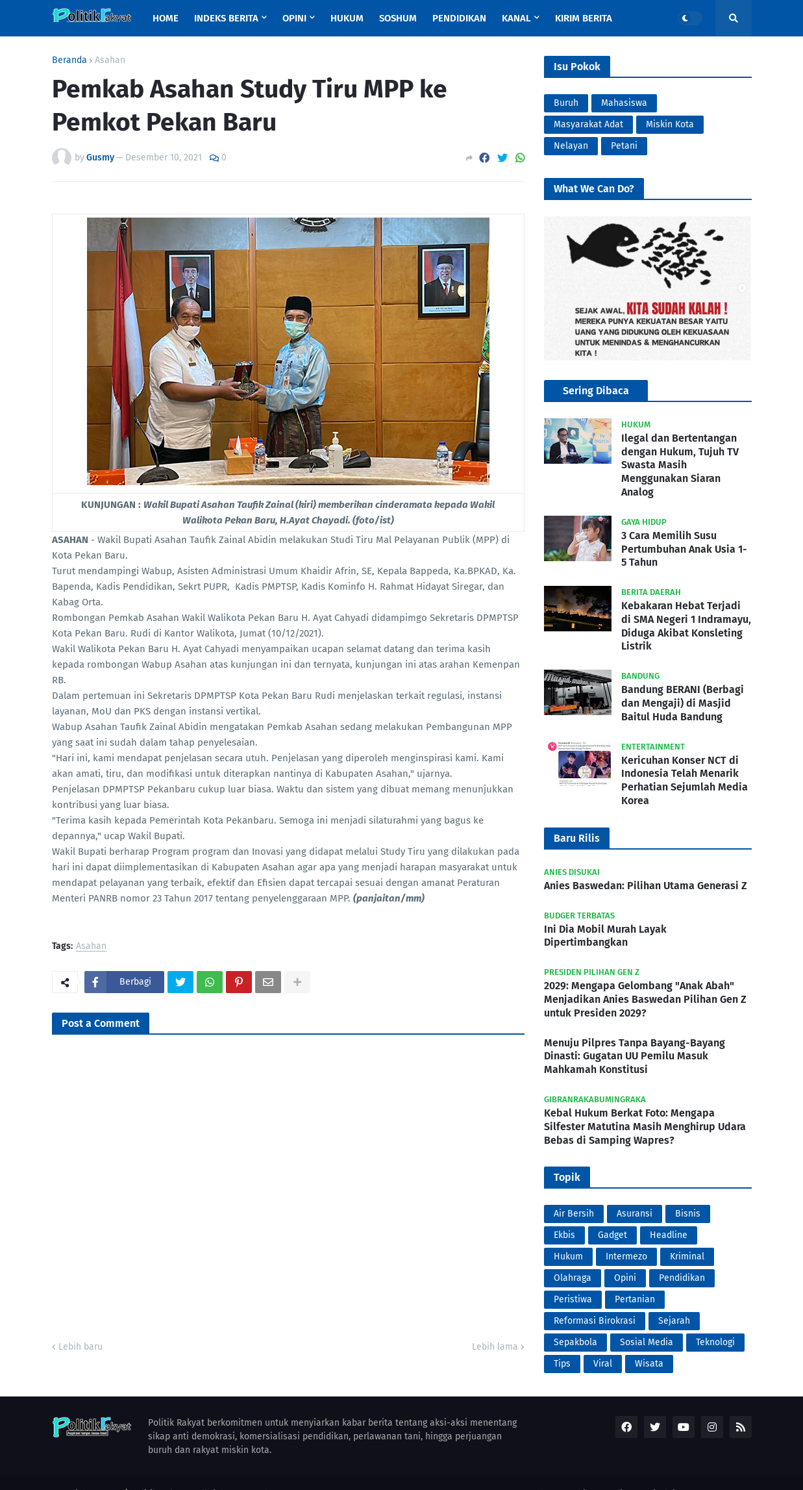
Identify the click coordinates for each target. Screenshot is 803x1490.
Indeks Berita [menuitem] (226, 18)
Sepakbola (575, 1342)
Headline (668, 1235)
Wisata (649, 1363)
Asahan (110, 60)
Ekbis (564, 1235)
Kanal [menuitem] (516, 18)
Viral (602, 1363)
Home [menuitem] (166, 18)
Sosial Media (646, 1342)
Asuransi (634, 1213)
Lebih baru (80, 1346)
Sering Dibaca (596, 391)
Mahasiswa (624, 102)
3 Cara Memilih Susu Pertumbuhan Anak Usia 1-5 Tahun (684, 549)
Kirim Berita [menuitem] (583, 18)
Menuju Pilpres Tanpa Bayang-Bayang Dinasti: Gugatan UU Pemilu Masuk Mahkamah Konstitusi (634, 1056)
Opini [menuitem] (294, 18)
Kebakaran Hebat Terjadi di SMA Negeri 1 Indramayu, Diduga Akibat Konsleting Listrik (686, 626)
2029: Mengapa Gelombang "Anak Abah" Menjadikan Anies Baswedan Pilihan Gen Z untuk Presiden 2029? (645, 999)
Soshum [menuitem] (398, 18)
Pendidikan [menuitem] (459, 18)
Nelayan (571, 145)
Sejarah (674, 1320)
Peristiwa (573, 1299)
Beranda (69, 60)
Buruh (566, 102)
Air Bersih (574, 1213)
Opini (625, 1277)
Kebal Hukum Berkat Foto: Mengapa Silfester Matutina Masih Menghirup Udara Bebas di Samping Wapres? (645, 1126)
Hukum (568, 1256)
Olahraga (572, 1277)
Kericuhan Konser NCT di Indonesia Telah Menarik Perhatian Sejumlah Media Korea (684, 780)
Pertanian (635, 1299)
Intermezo (626, 1256)
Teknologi (715, 1342)
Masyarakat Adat (588, 124)
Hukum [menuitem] (347, 18)
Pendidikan (682, 1277)
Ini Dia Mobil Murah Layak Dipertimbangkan (605, 936)
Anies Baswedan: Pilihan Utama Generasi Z (645, 885)
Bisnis (687, 1213)
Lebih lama (495, 1346)
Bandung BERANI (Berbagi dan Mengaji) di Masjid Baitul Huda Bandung (682, 703)
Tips (562, 1363)
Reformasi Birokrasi (595, 1320)
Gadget (612, 1235)
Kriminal (687, 1256)
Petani (624, 145)
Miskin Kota (670, 124)
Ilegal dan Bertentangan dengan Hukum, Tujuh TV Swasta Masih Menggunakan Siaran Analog (680, 465)
